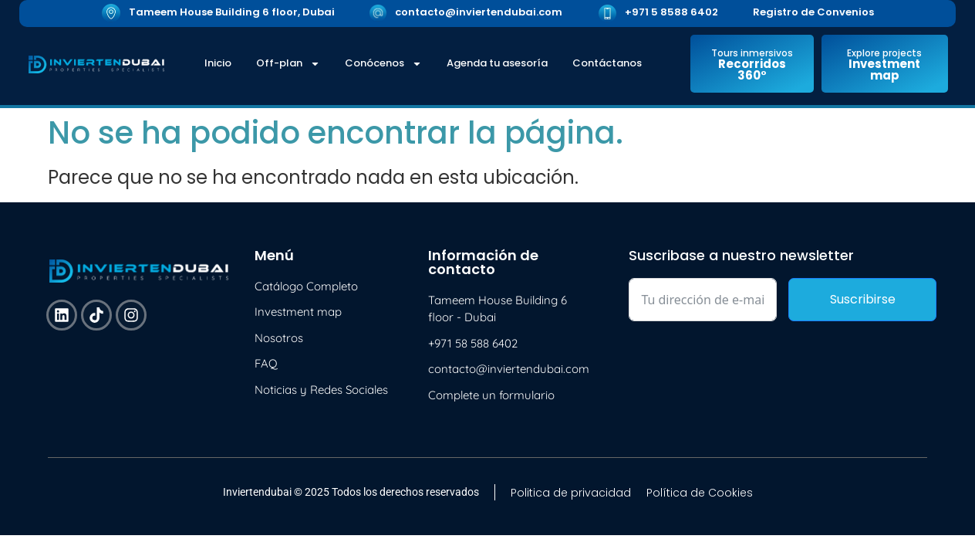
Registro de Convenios (813, 12)
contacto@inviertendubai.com (478, 12)
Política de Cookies (699, 492)
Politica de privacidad (571, 492)
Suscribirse (863, 299)
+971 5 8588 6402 (671, 12)
